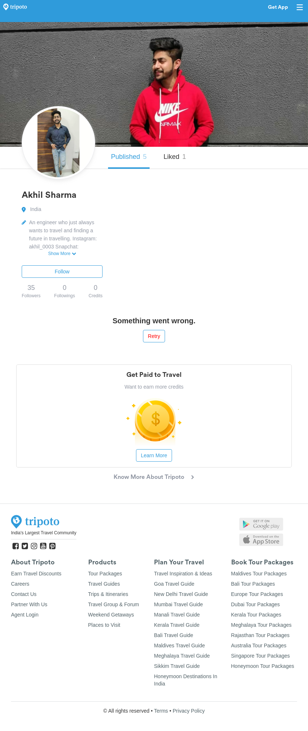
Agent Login (25, 615)
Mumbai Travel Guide (178, 604)
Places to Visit (104, 625)
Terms (161, 711)
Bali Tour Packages (253, 584)
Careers (20, 584)
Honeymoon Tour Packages (262, 666)
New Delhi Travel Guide (181, 594)
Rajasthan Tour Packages (260, 635)
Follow (62, 271)
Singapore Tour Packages (260, 656)
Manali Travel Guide (177, 615)
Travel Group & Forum (113, 604)
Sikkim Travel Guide (177, 666)
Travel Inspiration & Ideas (183, 574)
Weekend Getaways (111, 615)
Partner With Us (29, 604)
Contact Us (23, 594)
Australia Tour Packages (259, 645)
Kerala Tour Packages (256, 615)
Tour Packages (105, 574)
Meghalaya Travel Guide (182, 656)
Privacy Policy (189, 711)
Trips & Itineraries (108, 594)
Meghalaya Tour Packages (261, 625)
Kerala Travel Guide (177, 625)
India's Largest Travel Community (43, 532)
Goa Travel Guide (174, 584)
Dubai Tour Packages (255, 604)
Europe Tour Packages (257, 594)
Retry (154, 336)
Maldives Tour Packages (259, 574)
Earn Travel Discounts (36, 574)
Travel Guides (104, 584)
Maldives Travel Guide (179, 645)
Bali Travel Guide (173, 635)
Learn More (154, 455)
